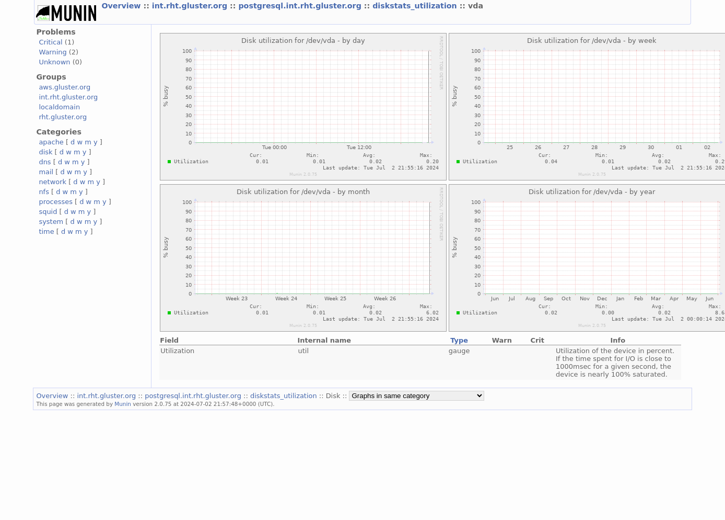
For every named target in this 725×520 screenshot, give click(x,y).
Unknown (54, 62)
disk (45, 152)
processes (56, 202)
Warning (52, 52)
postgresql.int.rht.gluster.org (301, 6)
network (52, 182)
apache (51, 142)
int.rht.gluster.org (191, 6)
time (46, 231)
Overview (122, 6)
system (51, 221)
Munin (122, 404)
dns (45, 162)
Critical (50, 42)
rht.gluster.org (63, 117)
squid (48, 212)
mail (46, 172)
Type (459, 340)
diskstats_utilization (415, 6)
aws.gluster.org (64, 87)
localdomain (59, 107)
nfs (44, 192)
